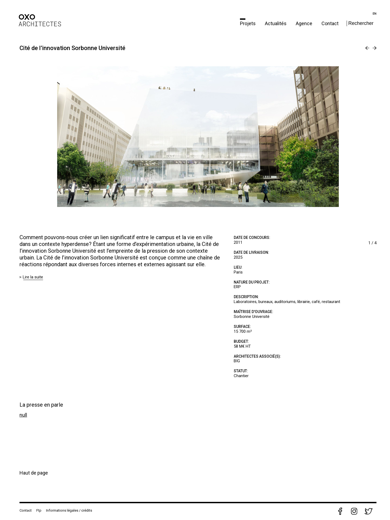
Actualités (276, 23)
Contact (330, 23)
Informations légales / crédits (69, 510)
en (374, 13)
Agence (304, 23)
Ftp (38, 510)
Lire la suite (33, 277)
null (23, 415)
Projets (248, 23)
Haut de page (34, 473)
